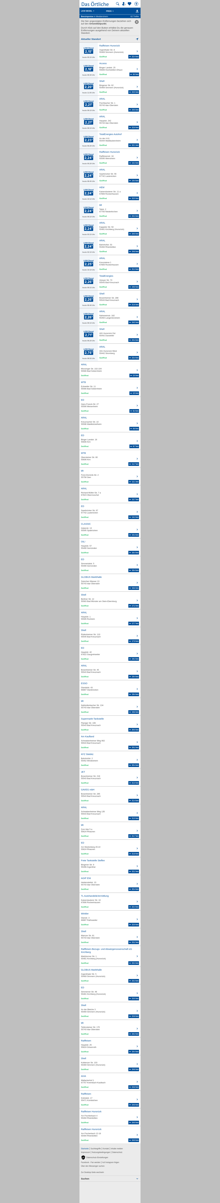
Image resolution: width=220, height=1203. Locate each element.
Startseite (85, 1149)
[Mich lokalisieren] (110, 39)
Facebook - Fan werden (90, 1162)
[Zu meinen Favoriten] (130, 4)
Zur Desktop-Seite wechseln (92, 1172)
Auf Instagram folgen (110, 1162)
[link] (137, 22)
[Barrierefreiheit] (136, 4)
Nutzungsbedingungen (101, 1152)
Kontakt (106, 1149)
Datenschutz (117, 1152)
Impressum (85, 1152)
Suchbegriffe (96, 1149)
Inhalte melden (117, 1149)
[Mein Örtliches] (124, 4)
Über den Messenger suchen (93, 1166)
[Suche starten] (117, 4)
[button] (94, 1157)
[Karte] (136, 11)
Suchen (85, 1178)
